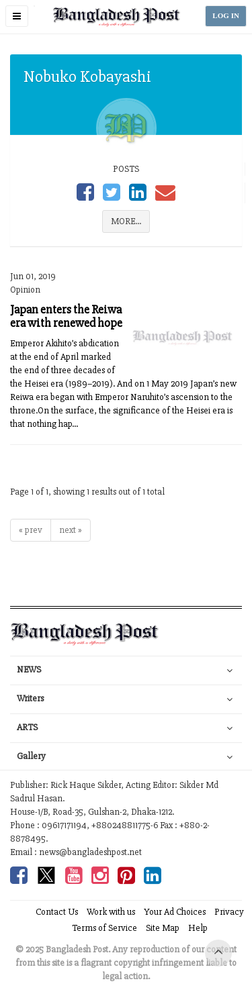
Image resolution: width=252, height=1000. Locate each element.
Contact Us (57, 911)
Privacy (229, 911)
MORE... (126, 221)
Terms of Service (104, 928)
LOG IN (225, 15)
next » (70, 530)
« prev (30, 530)
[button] (16, 16)
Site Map (162, 928)
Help (198, 928)
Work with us (111, 911)
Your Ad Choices (175, 911)
